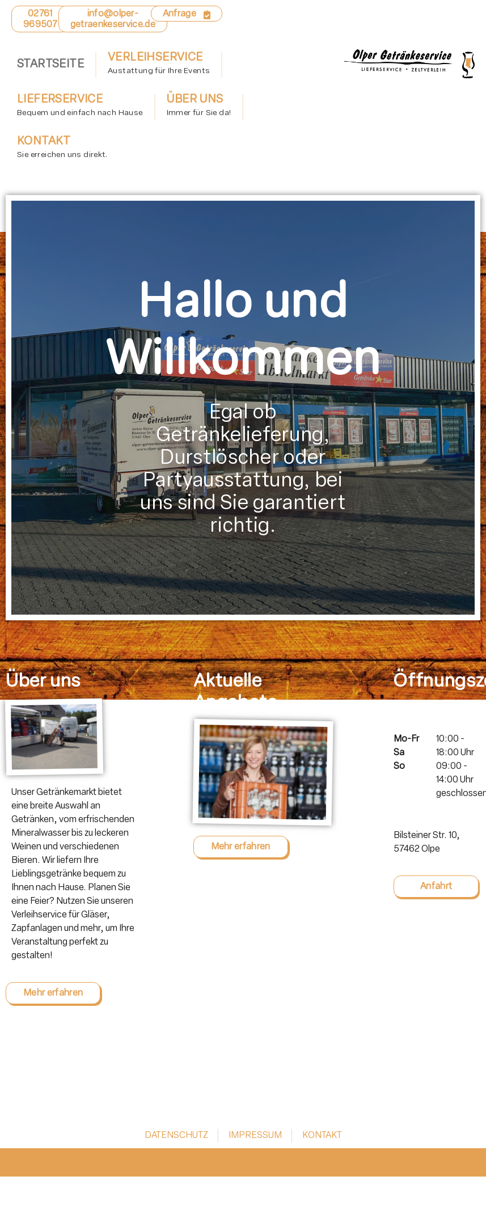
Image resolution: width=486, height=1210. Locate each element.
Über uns (199, 107)
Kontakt (62, 149)
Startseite (50, 64)
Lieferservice (80, 107)
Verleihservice (159, 65)
